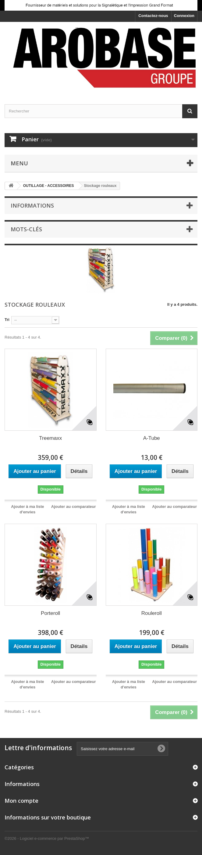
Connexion (184, 15)
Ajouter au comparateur (73, 506)
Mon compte (21, 800)
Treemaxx (50, 438)
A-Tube (151, 438)
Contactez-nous (153, 15)
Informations (32, 205)
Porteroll (50, 613)
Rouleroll (151, 613)
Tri (7, 319)
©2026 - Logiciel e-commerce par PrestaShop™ (47, 838)
